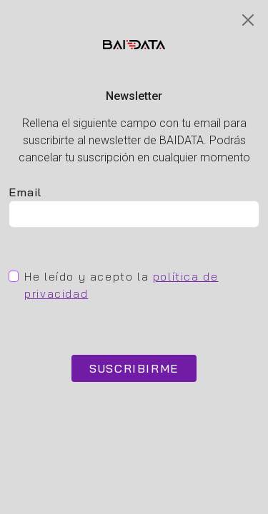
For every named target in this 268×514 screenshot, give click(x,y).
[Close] (248, 20)
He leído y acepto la (121, 285)
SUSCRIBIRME (134, 368)
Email (25, 192)
